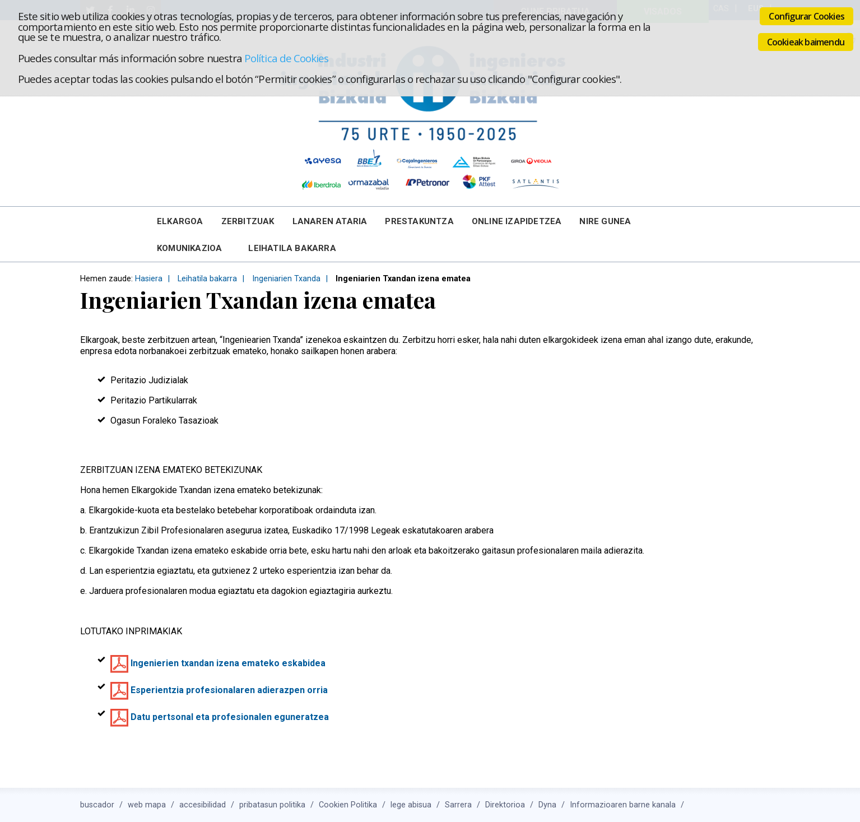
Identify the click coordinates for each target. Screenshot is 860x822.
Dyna (547, 805)
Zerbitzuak (248, 221)
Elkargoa (180, 221)
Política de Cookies (286, 58)
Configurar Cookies (806, 16)
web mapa (147, 805)
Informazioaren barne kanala (623, 805)
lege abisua (411, 805)
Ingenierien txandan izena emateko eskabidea (228, 663)
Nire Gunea (605, 221)
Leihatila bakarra (292, 248)
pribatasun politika (272, 805)
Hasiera (148, 279)
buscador (97, 805)
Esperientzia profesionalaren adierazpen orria (229, 690)
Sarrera (458, 805)
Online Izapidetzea (517, 221)
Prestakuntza (419, 221)
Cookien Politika (348, 805)
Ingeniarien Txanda (286, 279)
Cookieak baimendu (805, 42)
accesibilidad (202, 805)
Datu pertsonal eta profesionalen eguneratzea (230, 717)
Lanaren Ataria (330, 221)
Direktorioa (505, 805)
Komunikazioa (189, 248)
